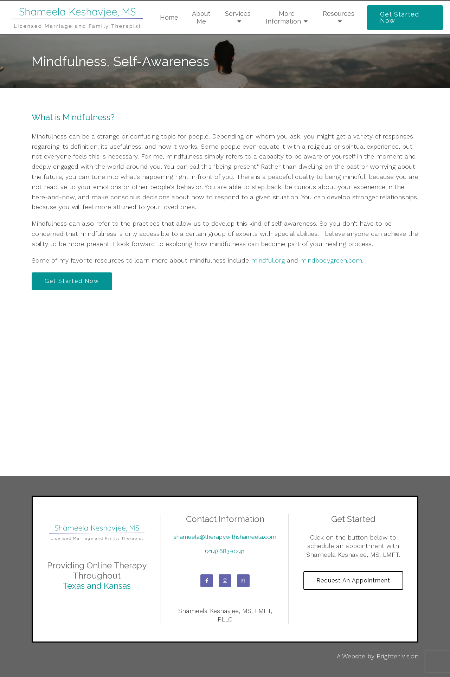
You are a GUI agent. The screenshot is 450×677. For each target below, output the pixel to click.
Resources (338, 13)
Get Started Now (399, 17)
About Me (201, 17)
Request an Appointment (353, 580)
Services (238, 13)
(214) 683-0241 (225, 551)
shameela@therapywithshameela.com (225, 536)
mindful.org (268, 260)
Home (169, 17)
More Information (283, 17)
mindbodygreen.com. (332, 260)
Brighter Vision (397, 656)
